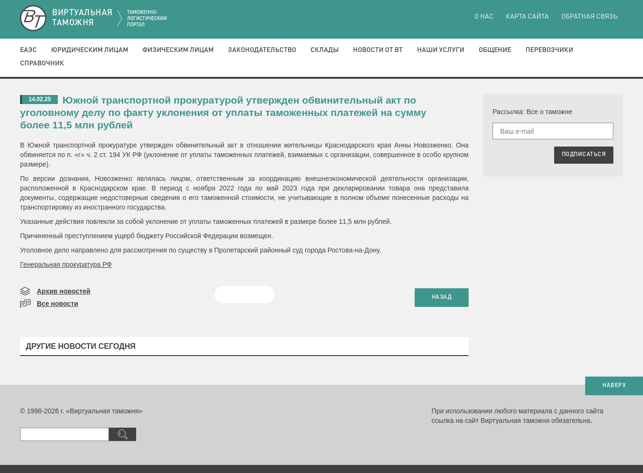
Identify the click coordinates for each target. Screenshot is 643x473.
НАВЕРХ (614, 386)
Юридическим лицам (89, 50)
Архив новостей (63, 291)
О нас (483, 16)
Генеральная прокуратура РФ (66, 264)
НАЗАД (442, 297)
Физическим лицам (178, 50)
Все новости (57, 303)
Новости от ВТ (378, 50)
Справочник (42, 63)
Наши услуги (440, 50)
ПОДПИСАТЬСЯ (584, 155)
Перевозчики (549, 50)
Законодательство (262, 50)
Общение (495, 50)
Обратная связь (589, 16)
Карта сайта (527, 16)
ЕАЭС (28, 50)
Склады (325, 50)
